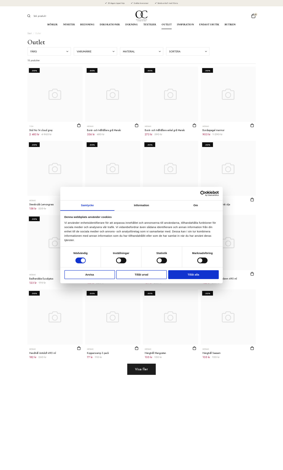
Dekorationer (110, 24)
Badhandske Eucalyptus (41, 278)
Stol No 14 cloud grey (41, 130)
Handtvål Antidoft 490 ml (42, 353)
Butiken (230, 24)
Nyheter (69, 24)
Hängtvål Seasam (212, 353)
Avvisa (89, 274)
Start (29, 33)
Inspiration (185, 24)
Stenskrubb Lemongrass (41, 204)
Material (142, 51)
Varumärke (96, 51)
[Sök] (30, 16)
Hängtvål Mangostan (155, 353)
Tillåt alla (193, 274)
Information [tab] (141, 205)
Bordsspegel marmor (214, 130)
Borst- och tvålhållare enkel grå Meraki (165, 130)
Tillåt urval (141, 274)
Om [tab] (195, 205)
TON (31, 126)
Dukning (131, 24)
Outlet (167, 24)
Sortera (188, 51)
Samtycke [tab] (87, 205)
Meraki (90, 126)
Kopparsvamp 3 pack (98, 353)
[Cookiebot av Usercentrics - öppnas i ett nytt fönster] (203, 193)
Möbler (52, 24)
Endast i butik (209, 24)
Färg (50, 51)
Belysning (87, 24)
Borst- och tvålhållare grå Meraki (104, 130)
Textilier (149, 24)
